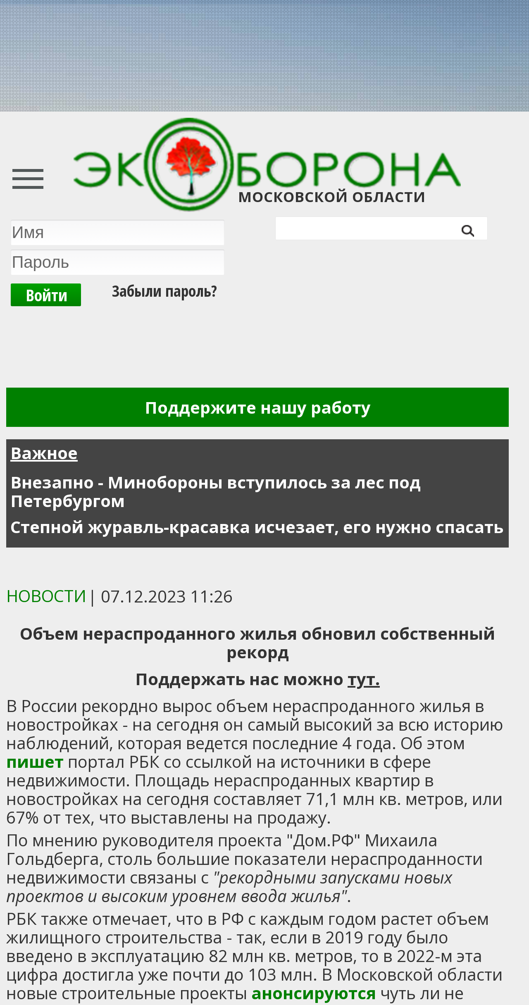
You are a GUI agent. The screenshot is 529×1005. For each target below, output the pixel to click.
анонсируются (313, 992)
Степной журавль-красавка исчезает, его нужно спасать (256, 526)
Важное (44, 452)
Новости (46, 595)
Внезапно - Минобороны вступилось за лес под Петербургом (215, 491)
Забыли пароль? (164, 290)
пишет (35, 761)
